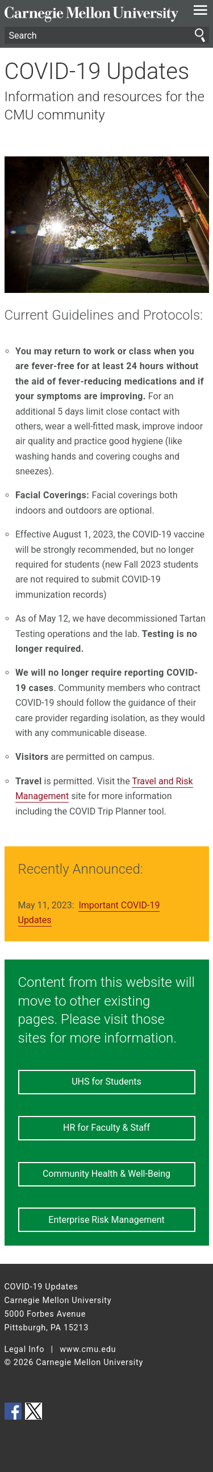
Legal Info (25, 1349)
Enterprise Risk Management (106, 1219)
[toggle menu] (200, 12)
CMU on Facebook (13, 1411)
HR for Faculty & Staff (106, 1127)
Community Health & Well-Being (106, 1173)
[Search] (107, 35)
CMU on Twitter (33, 1411)
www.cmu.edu (88, 1349)
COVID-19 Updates (97, 72)
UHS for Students (106, 1081)
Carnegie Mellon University (91, 14)
